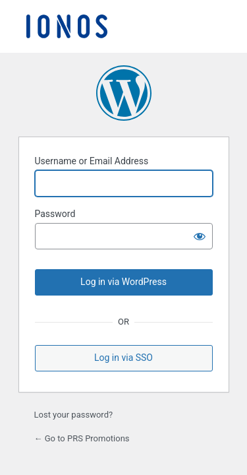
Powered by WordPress (123, 93)
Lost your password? (73, 415)
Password (55, 213)
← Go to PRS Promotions (82, 438)
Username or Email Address (92, 161)
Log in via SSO (123, 357)
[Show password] (199, 236)
